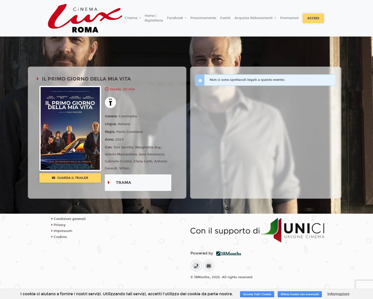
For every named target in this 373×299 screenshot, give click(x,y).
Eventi (225, 18)
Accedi (313, 18)
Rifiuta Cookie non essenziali (300, 294)
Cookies (59, 237)
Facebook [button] (175, 18)
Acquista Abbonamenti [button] (254, 18)
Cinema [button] (131, 18)
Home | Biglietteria (154, 18)
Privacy (58, 225)
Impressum (61, 231)
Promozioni (289, 18)
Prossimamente (203, 18)
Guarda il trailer (70, 178)
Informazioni (338, 294)
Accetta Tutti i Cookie (257, 294)
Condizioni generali (68, 219)
